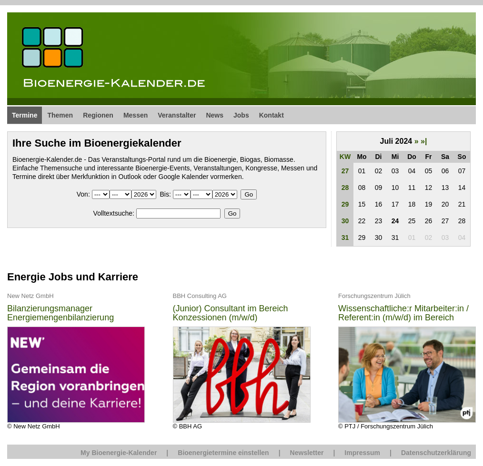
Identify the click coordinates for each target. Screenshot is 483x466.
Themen (60, 115)
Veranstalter (177, 115)
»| (424, 141)
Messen (135, 115)
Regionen (98, 115)
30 (345, 221)
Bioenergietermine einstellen (223, 452)
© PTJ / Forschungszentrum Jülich (407, 360)
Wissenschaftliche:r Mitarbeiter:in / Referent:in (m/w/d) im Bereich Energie (403, 313)
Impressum (362, 452)
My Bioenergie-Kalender (118, 452)
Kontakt (271, 115)
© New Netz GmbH (76, 360)
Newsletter (307, 452)
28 (345, 187)
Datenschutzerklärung (436, 452)
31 (345, 237)
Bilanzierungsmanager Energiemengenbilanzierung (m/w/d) (60, 313)
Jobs (241, 115)
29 (345, 204)
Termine (24, 115)
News (214, 115)
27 (345, 171)
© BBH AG (242, 360)
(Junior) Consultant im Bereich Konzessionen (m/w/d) (230, 313)
